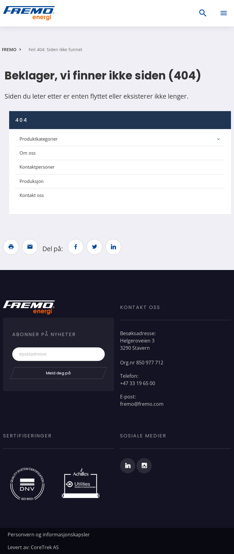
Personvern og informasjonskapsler (49, 534)
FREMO (9, 49)
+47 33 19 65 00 (137, 383)
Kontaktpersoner (37, 167)
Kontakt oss (32, 195)
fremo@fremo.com (142, 404)
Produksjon (32, 181)
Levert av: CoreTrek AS (33, 547)
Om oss (28, 153)
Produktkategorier (39, 139)
